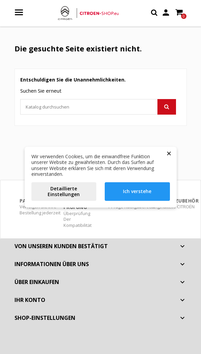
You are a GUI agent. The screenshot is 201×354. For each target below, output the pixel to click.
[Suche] (98, 107)
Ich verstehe (137, 191)
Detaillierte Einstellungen (64, 191)
